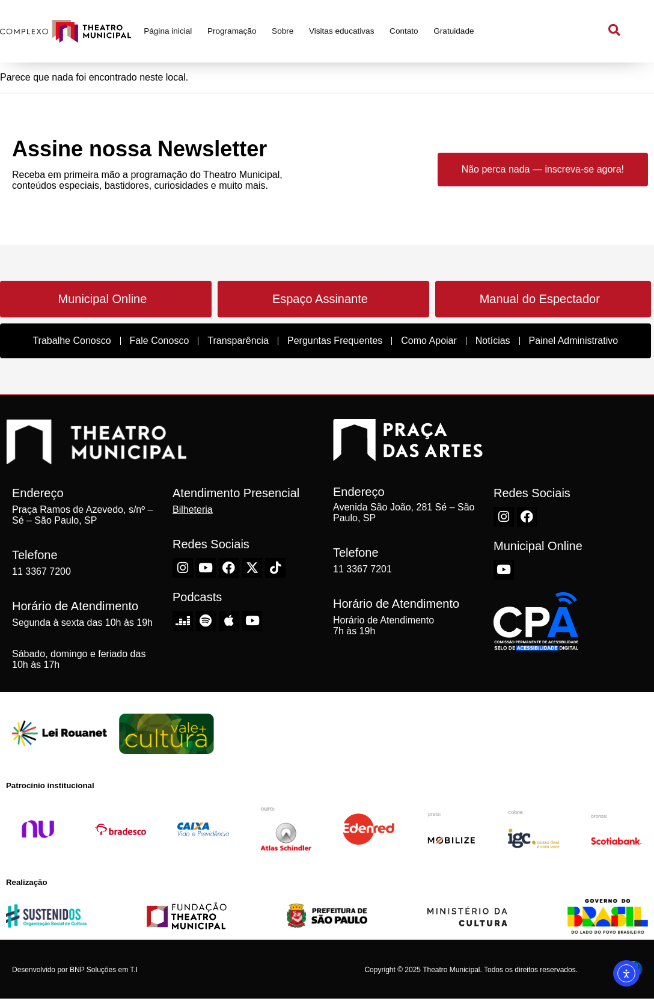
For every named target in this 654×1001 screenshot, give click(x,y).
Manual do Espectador (540, 298)
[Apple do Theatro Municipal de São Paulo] (229, 621)
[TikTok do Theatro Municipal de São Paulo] (275, 568)
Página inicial (168, 30)
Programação (232, 30)
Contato (404, 30)
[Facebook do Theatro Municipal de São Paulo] (229, 568)
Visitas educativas (341, 30)
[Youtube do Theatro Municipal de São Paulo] (206, 568)
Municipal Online (102, 298)
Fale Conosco (159, 340)
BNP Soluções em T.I (104, 970)
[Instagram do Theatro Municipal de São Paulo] (183, 568)
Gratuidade (453, 30)
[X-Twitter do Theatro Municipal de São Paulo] (252, 568)
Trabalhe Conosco (71, 340)
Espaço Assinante (320, 298)
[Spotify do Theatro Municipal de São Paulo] (206, 621)
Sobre (282, 30)
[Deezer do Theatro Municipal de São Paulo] (183, 621)
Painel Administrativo (574, 340)
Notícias (492, 340)
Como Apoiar (429, 340)
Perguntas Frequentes (334, 340)
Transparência (238, 340)
